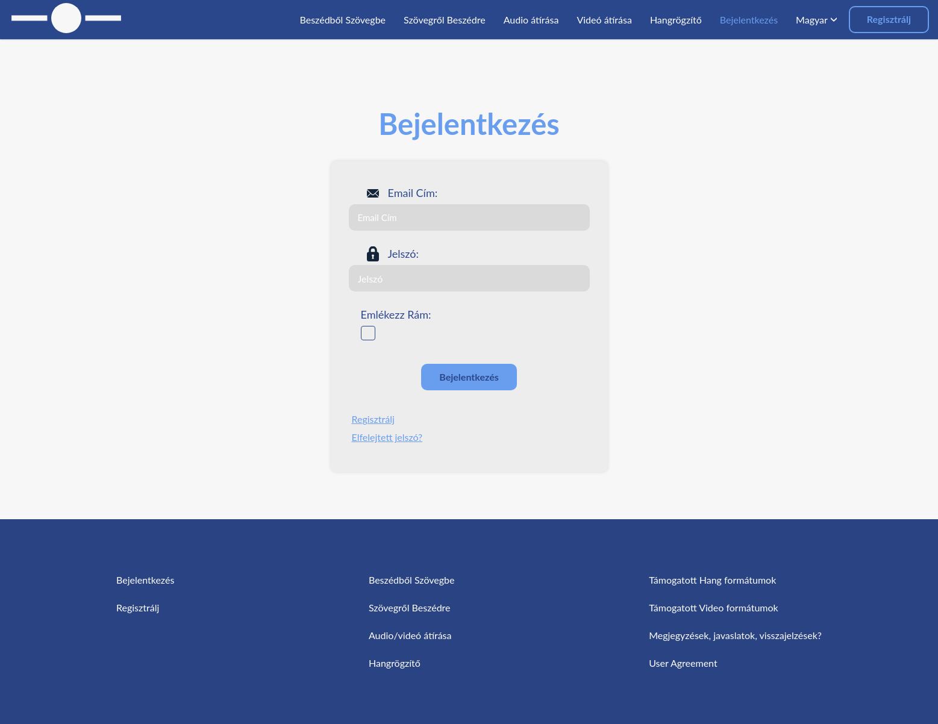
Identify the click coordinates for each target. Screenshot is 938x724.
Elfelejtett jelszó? (387, 437)
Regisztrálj (889, 19)
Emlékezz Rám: (396, 314)
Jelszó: (403, 253)
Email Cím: (413, 192)
